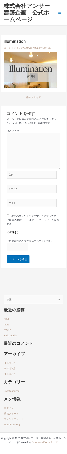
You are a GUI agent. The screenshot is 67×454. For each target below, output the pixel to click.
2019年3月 (10, 374)
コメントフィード (14, 419)
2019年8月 (10, 362)
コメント (13, 130)
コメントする (11, 47)
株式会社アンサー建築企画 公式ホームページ (27, 12)
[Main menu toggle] (60, 12)
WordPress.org (12, 424)
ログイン (9, 408)
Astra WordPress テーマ (45, 442)
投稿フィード (11, 413)
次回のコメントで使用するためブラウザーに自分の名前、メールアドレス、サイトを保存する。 (33, 220)
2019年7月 (10, 368)
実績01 (7, 329)
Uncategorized (11, 390)
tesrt (6, 324)
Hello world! (10, 335)
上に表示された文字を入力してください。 (30, 240)
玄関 (6, 319)
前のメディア (33, 97)
